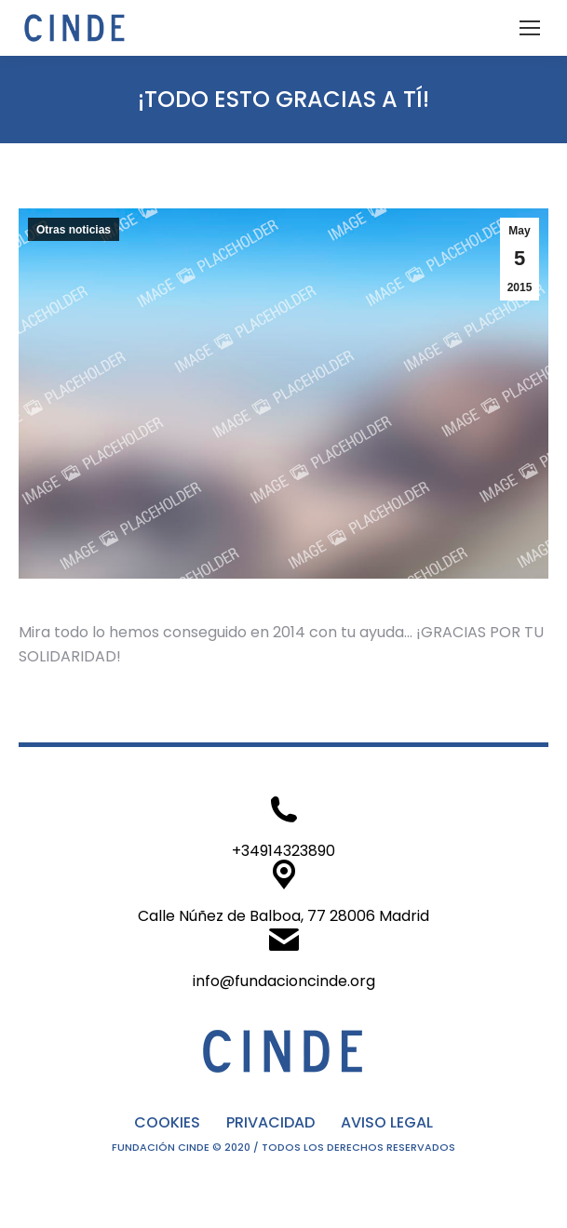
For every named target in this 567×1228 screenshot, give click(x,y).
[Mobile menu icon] (529, 28)
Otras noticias (73, 229)
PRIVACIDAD (270, 1122)
